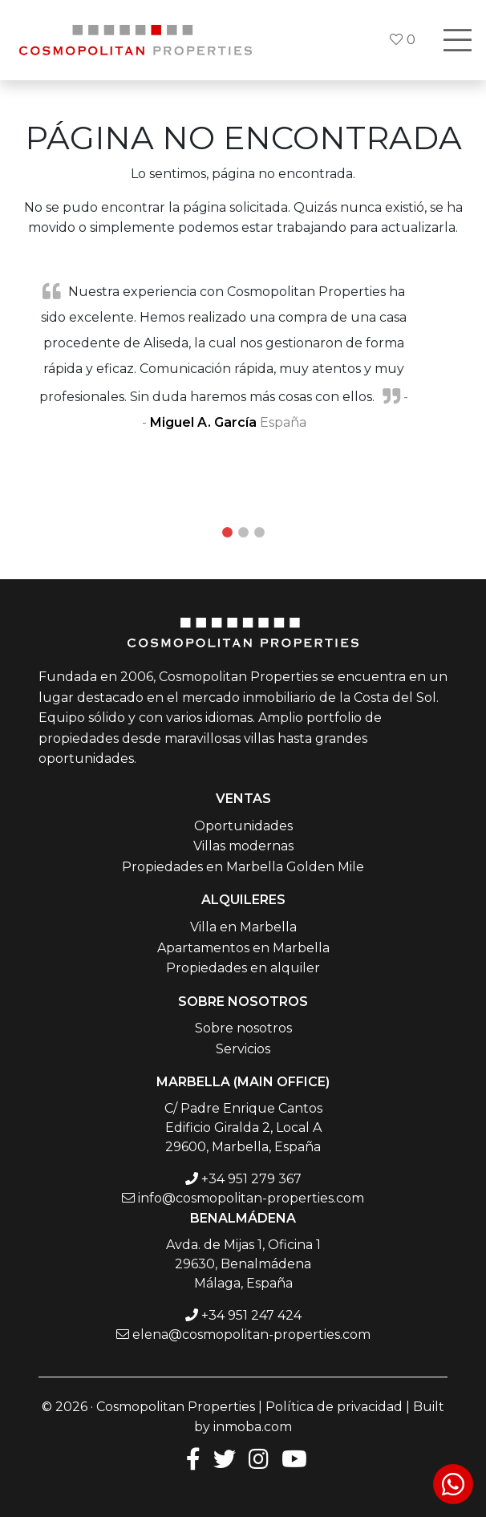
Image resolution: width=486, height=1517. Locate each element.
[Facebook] (190, 1458)
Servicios (243, 1049)
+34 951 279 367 (251, 1178)
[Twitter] (224, 1458)
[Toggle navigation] (457, 40)
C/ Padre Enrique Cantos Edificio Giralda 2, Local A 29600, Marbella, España (243, 1127)
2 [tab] (243, 533)
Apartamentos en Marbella (243, 947)
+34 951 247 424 (251, 1315)
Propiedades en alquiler (243, 968)
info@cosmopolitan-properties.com (251, 1198)
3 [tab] (259, 533)
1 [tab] (227, 533)
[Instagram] (259, 1458)
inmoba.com (252, 1426)
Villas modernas (243, 846)
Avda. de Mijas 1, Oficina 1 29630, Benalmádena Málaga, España (243, 1264)
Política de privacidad (334, 1406)
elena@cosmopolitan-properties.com (251, 1334)
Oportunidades (243, 826)
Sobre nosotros (243, 1028)
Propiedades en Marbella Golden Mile (243, 866)
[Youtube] (294, 1458)
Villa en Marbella (243, 927)
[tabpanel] (243, 356)
